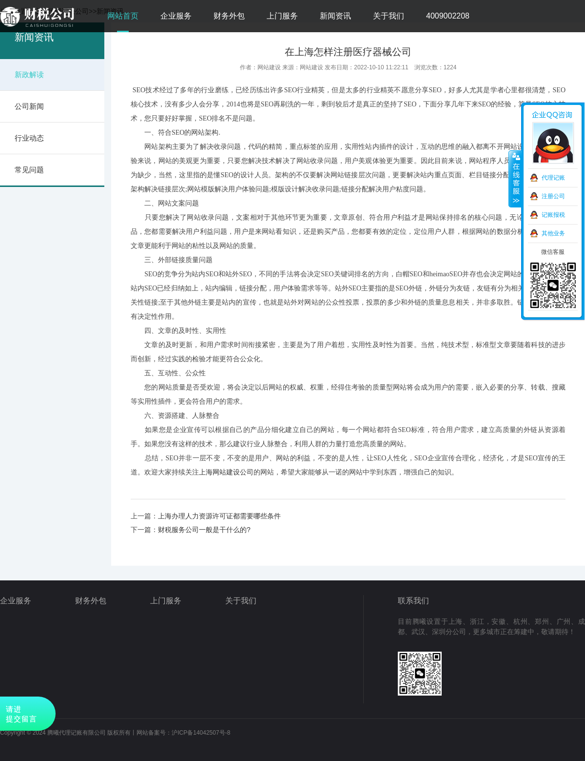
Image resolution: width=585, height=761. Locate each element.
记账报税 (553, 214)
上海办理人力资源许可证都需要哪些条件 (219, 516)
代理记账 (553, 177)
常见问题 (29, 169)
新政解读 (29, 74)
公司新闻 (29, 106)
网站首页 (122, 16)
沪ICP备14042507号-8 (201, 732)
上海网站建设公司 (226, 472)
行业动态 (29, 138)
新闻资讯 (335, 16)
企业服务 (176, 16)
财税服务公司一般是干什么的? (204, 530)
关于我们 (388, 16)
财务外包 (229, 16)
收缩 (515, 179)
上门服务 (282, 16)
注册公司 (553, 196)
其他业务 (553, 233)
